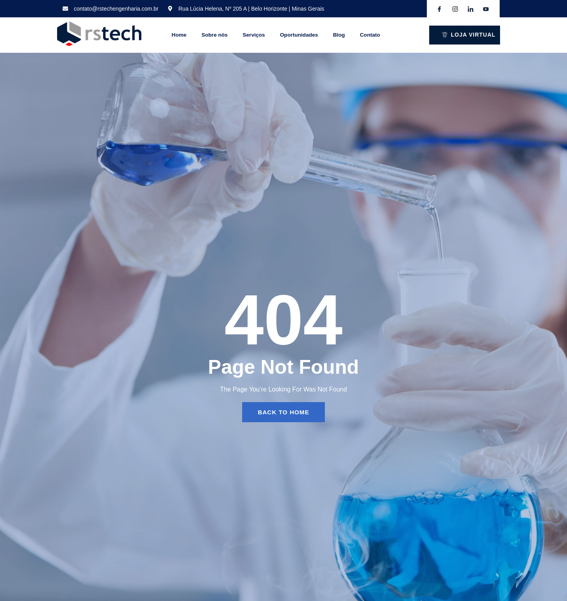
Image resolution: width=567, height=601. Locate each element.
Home (167, 35)
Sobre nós (203, 35)
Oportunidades (301, 35)
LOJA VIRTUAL (468, 35)
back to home (283, 412)
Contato (382, 35)
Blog (347, 35)
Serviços (250, 35)
